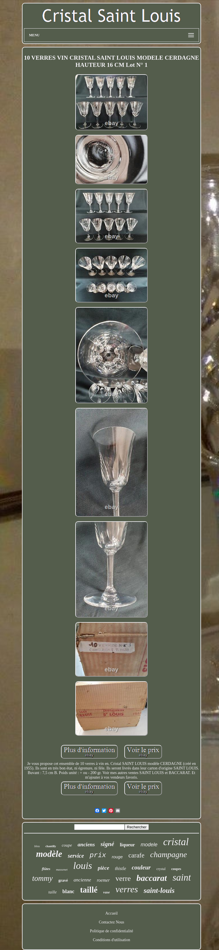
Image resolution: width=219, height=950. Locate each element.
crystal (161, 869)
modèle (49, 854)
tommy (42, 878)
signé (107, 843)
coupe (67, 845)
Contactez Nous (111, 922)
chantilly (50, 846)
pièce (103, 868)
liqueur (127, 844)
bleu (37, 846)
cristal (175, 841)
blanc (68, 891)
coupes (176, 869)
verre (123, 878)
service (76, 856)
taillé (89, 889)
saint (182, 877)
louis (82, 865)
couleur (141, 867)
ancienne (82, 880)
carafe (136, 855)
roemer (103, 880)
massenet (61, 869)
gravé (63, 880)
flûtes (46, 869)
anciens (86, 844)
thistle (120, 868)
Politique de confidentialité (111, 931)
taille (52, 892)
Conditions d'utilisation (111, 940)
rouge (117, 856)
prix (98, 855)
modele (149, 844)
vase (106, 892)
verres (126, 889)
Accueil (111, 913)
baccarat (151, 878)
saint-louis (159, 890)
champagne (168, 854)
